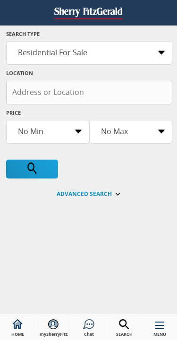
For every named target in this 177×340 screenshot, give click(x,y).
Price (13, 112)
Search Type (23, 33)
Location (19, 72)
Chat (88, 328)
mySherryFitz (53, 328)
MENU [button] (159, 331)
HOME (17, 328)
